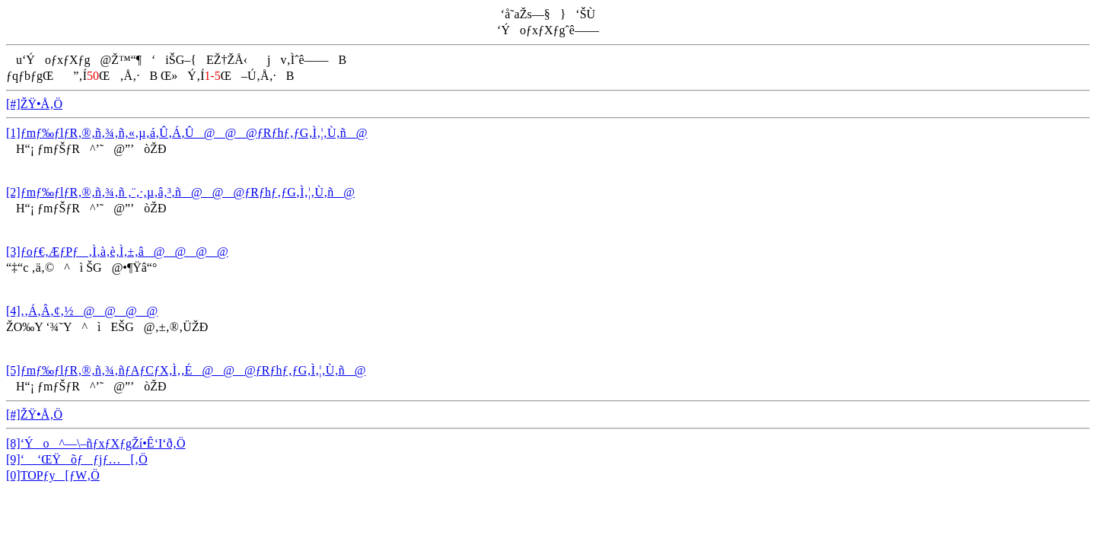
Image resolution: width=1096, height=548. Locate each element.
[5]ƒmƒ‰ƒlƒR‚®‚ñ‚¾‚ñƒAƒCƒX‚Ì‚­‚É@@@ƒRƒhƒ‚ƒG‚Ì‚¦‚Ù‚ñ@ (185, 370)
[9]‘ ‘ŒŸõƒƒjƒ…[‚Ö (77, 459)
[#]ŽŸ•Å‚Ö (34, 103)
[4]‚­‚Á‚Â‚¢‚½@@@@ (82, 310)
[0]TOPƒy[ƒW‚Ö (53, 475)
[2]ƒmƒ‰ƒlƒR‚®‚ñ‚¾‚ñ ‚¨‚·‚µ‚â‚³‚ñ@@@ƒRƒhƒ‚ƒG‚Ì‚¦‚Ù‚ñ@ (180, 192)
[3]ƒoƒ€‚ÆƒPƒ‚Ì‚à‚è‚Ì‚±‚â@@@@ (117, 251)
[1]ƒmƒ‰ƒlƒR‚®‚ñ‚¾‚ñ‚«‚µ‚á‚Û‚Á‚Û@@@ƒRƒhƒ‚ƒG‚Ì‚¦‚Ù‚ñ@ (187, 132)
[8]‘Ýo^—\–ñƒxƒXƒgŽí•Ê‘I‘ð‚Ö (96, 443)
